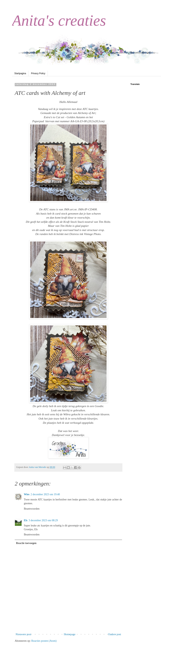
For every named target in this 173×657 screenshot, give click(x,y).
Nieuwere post (23, 634)
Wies (26, 494)
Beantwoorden (32, 508)
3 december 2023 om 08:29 (43, 520)
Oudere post (114, 634)
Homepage (69, 634)
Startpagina (20, 73)
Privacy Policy (38, 73)
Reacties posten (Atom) (44, 640)
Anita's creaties (59, 20)
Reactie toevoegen (26, 543)
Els (25, 520)
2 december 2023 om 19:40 (45, 494)
